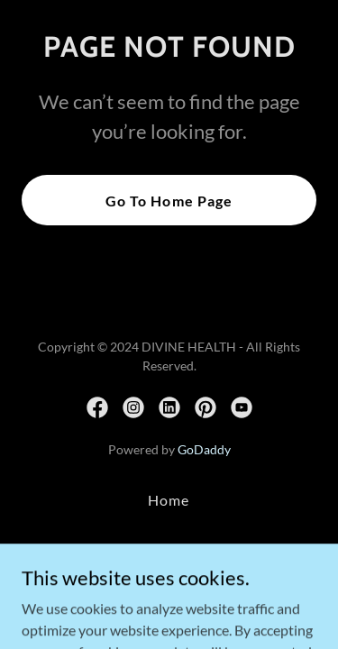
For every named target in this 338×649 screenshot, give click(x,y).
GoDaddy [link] (204, 449)
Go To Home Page (168, 200)
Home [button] (168, 499)
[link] (97, 407)
